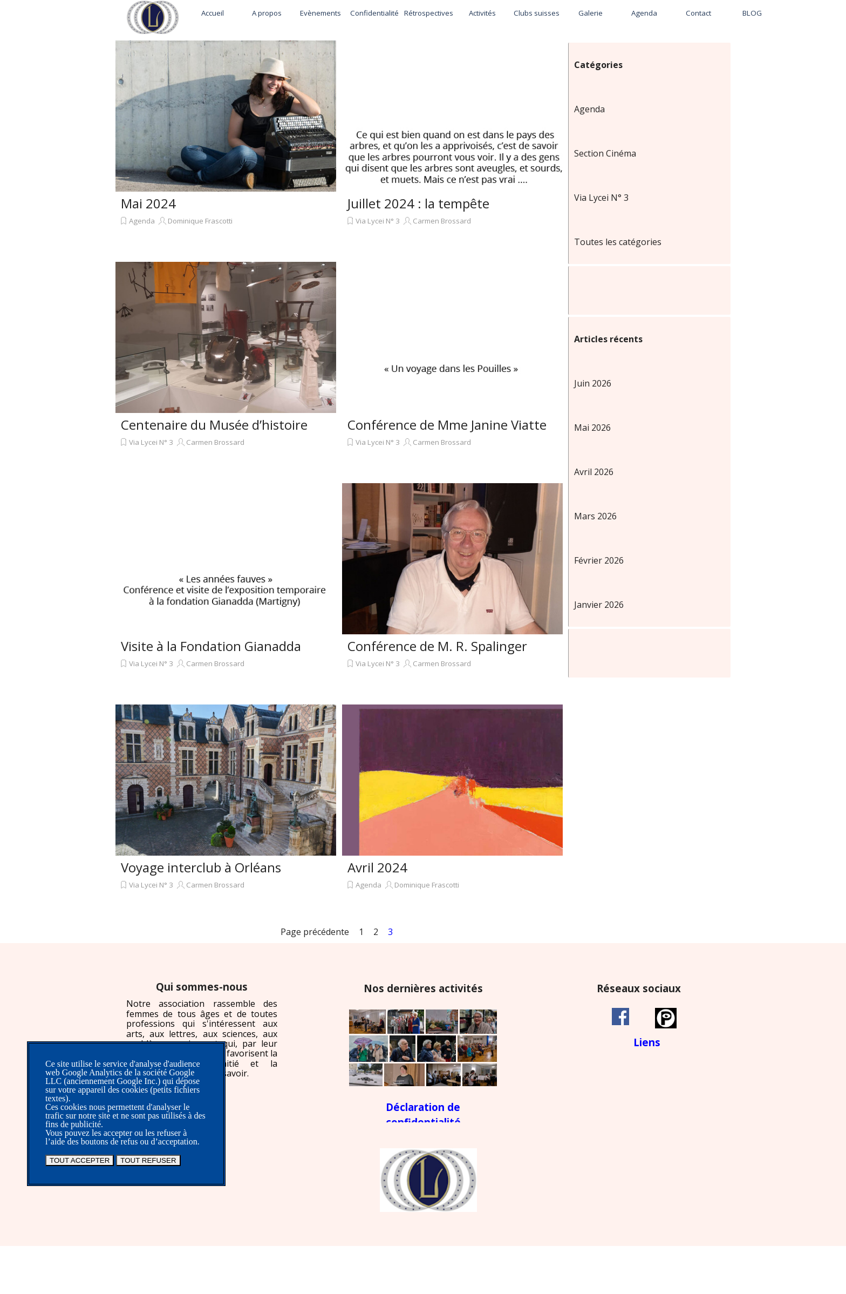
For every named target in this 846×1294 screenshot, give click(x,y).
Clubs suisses (537, 13)
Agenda (644, 13)
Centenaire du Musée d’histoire (214, 424)
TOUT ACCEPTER (80, 1160)
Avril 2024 (377, 867)
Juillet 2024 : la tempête (418, 203)
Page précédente (315, 932)
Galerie (590, 13)
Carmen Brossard (442, 221)
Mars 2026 (595, 516)
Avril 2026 (593, 472)
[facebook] (620, 1016)
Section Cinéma (605, 153)
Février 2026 (599, 560)
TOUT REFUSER (148, 1160)
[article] (225, 148)
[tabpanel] (201, 1030)
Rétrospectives (428, 13)
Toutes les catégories (617, 242)
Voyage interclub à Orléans (201, 867)
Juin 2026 (592, 383)
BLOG (752, 13)
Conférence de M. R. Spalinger (437, 646)
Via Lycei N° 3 (378, 221)
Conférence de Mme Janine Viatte (447, 424)
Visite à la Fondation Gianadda (211, 646)
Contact (698, 13)
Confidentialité (374, 13)
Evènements (320, 13)
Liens (646, 1042)
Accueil (212, 13)
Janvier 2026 (599, 605)
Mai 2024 (148, 203)
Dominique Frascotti (200, 221)
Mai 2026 (592, 427)
